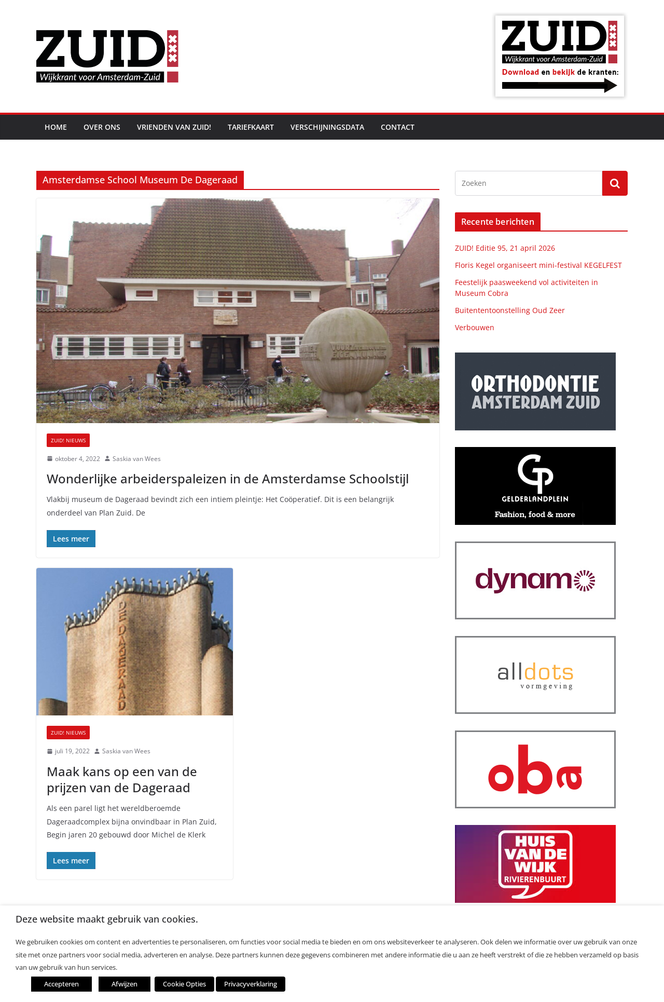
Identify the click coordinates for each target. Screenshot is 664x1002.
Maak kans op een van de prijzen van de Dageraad (122, 779)
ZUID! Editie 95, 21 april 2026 (505, 248)
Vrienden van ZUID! (174, 127)
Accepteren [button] (61, 984)
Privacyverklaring (250, 984)
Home (56, 127)
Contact (397, 127)
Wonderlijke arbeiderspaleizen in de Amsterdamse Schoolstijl (228, 478)
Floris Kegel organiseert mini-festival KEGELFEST (538, 265)
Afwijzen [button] (124, 984)
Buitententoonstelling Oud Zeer (510, 310)
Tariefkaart (251, 127)
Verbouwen (474, 327)
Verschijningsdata (327, 127)
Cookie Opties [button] (184, 984)
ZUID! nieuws (68, 440)
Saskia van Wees (137, 458)
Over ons (102, 127)
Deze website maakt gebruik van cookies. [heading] (107, 919)
